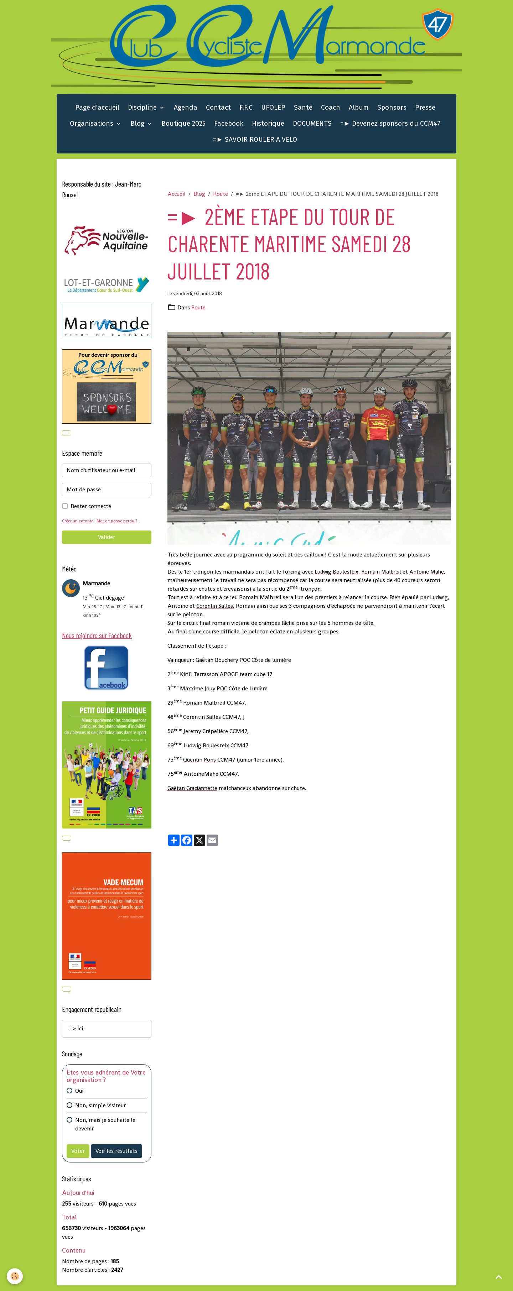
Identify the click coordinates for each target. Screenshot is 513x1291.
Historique (268, 126)
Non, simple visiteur (100, 1111)
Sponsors (391, 110)
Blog (138, 126)
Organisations (92, 126)
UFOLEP (273, 110)
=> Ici (76, 1034)
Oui (79, 1096)
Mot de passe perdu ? (120, 525)
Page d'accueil (97, 110)
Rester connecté (91, 510)
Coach (330, 110)
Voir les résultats (116, 1156)
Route (220, 196)
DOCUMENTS (312, 126)
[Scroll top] (499, 1277)
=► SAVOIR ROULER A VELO (255, 142)
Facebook (228, 126)
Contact (218, 110)
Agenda (185, 110)
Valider (106, 541)
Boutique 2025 (183, 126)
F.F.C (246, 110)
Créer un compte (79, 525)
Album (359, 110)
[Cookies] (15, 1276)
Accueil (176, 196)
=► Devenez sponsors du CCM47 (390, 126)
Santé (303, 110)
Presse (425, 110)
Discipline (143, 110)
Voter (78, 1156)
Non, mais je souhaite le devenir (105, 1130)
